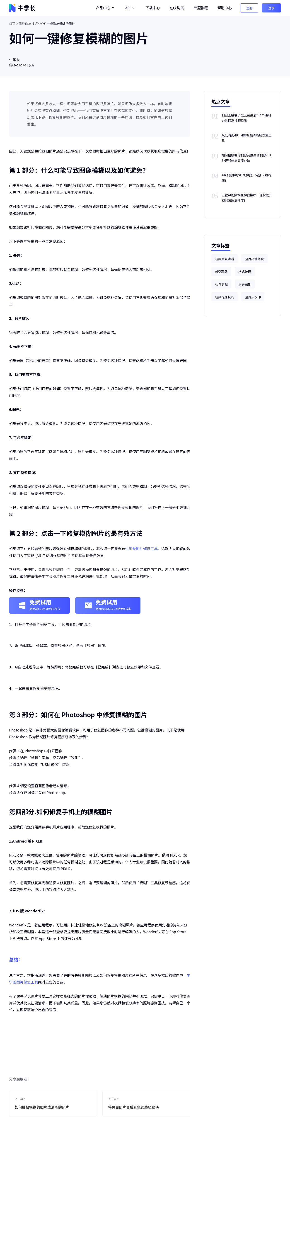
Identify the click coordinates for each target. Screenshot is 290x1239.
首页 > (13, 23)
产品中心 (103, 7)
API (128, 7)
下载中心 (152, 7)
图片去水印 (253, 297)
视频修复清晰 (224, 259)
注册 (249, 8)
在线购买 (176, 7)
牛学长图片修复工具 (141, 548)
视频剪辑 (221, 284)
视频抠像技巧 (224, 297)
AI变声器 (221, 271)
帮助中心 (224, 7)
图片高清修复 (254, 259)
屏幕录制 (245, 284)
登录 (271, 8)
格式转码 (244, 271)
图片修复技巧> (29, 23)
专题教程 (200, 7)
